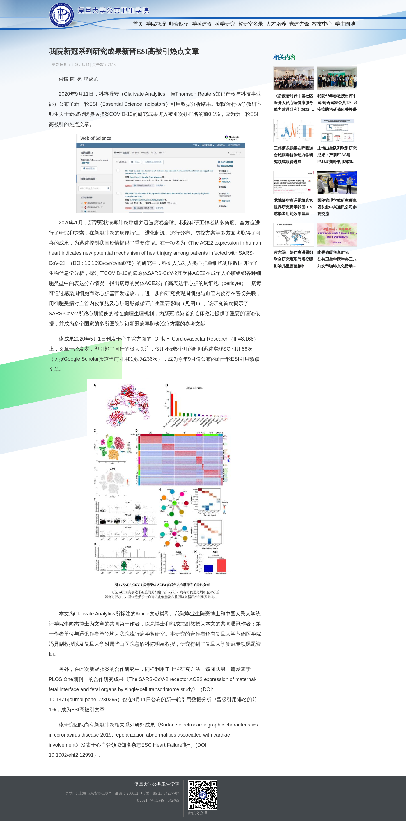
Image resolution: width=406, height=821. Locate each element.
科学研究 (225, 24)
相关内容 (284, 57)
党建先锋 (299, 24)
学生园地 (345, 24)
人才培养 (276, 24)
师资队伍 (179, 24)
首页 (138, 24)
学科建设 (202, 24)
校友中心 (322, 24)
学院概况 (156, 24)
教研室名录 (250, 24)
